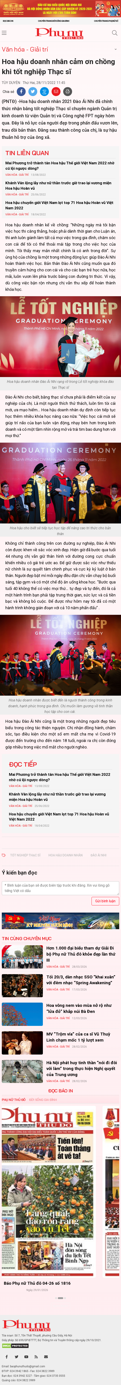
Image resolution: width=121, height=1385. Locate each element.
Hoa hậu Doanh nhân (65, 855)
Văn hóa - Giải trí (25, 49)
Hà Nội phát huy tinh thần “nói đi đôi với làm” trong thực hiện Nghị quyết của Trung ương (81, 1068)
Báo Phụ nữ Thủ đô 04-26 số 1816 (60, 1283)
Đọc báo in (8, 21)
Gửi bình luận (105, 901)
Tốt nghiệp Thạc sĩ (25, 855)
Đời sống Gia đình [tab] (43, 1099)
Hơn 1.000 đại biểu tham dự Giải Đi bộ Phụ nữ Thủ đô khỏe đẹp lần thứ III (80, 954)
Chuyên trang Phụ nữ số (106, 21)
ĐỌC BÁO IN (60, 1091)
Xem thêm (60, 1306)
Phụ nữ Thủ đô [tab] (13, 1099)
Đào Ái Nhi (98, 855)
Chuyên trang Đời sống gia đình (53, 21)
